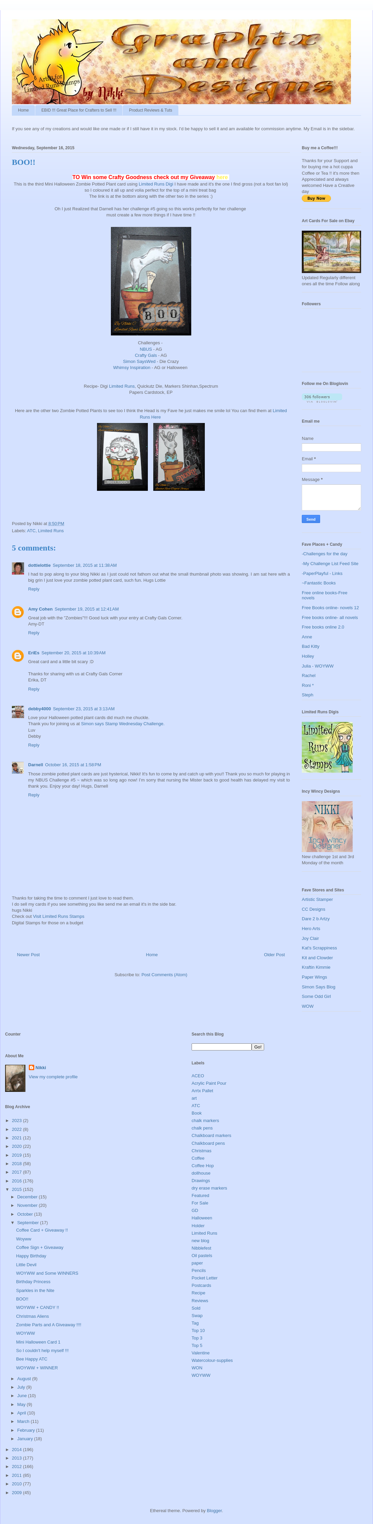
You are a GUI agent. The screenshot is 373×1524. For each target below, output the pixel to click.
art (194, 1098)
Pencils (199, 1270)
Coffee (198, 1158)
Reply (33, 589)
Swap (197, 1315)
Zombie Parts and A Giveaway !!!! (48, 1324)
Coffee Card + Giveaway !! (42, 1230)
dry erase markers (209, 1188)
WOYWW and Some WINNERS (47, 1273)
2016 (17, 1180)
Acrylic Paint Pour (209, 1083)
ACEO (198, 1075)
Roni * (308, 685)
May (22, 1404)
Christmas (202, 1150)
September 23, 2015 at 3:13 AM (84, 708)
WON (197, 1367)
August (24, 1378)
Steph (307, 694)
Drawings (201, 1180)
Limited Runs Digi (156, 184)
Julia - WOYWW (318, 666)
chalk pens (202, 1128)
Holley (308, 656)
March (24, 1421)
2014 (17, 1449)
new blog (200, 1240)
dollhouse (201, 1173)
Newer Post (28, 954)
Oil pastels (202, 1255)
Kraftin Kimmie (316, 967)
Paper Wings (314, 977)
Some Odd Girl (316, 996)
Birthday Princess (33, 1281)
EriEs (33, 652)
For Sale (200, 1202)
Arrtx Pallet (202, 1090)
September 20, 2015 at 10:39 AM (73, 652)
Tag (195, 1323)
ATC (31, 530)
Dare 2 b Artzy (316, 918)
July (21, 1387)
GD (195, 1210)
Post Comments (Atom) (164, 974)
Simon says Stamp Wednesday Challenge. (122, 723)
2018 (17, 1163)
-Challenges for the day (324, 553)
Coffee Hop (203, 1165)
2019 (17, 1155)
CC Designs (313, 909)
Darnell (35, 764)
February (26, 1430)
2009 (17, 1492)
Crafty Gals (146, 355)
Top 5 (197, 1345)
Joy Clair (310, 938)
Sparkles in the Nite (35, 1290)
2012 (17, 1466)
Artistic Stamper (317, 899)
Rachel (308, 675)
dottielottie (39, 565)
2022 (17, 1129)
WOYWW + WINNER (37, 1367)
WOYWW (25, 1333)
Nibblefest (201, 1248)
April (22, 1412)
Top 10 (198, 1330)
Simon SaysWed (140, 361)
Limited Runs (122, 386)
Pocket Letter (205, 1277)
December (28, 1196)
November (28, 1205)
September (28, 1222)
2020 (17, 1146)
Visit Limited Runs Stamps (58, 916)
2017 (17, 1172)
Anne (307, 636)
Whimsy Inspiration (132, 367)
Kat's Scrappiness (319, 947)
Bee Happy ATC (31, 1359)
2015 (17, 1189)
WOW (308, 1006)
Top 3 (197, 1337)
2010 (17, 1483)
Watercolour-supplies (212, 1360)
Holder (198, 1225)
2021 (17, 1137)
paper (197, 1263)
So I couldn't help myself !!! (42, 1350)
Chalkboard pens (208, 1143)
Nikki (41, 1067)
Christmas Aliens (32, 1316)
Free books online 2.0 (323, 627)
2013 (17, 1458)
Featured (200, 1195)
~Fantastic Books (319, 582)
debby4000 (39, 708)
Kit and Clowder (317, 957)
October (25, 1214)
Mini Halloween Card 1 (38, 1342)
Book (197, 1113)
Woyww (23, 1238)
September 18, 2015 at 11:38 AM (85, 565)
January (25, 1438)
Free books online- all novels (330, 617)
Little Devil (26, 1264)
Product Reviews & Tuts (150, 110)
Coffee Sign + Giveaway (39, 1247)
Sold (196, 1308)
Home (23, 110)
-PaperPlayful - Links (322, 573)
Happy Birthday (31, 1255)
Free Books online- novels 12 (330, 607)
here (222, 177)
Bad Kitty (310, 646)
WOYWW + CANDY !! (37, 1307)
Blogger (214, 1510)
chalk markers (205, 1120)
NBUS (146, 349)
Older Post (274, 954)
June (22, 1395)
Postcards (201, 1285)
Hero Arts (311, 928)
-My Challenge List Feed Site (330, 563)
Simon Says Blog (318, 986)
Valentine (201, 1352)
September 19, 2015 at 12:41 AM (87, 609)
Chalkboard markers (211, 1135)
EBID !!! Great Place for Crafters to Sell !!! (78, 110)
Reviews (200, 1300)
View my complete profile (53, 1076)
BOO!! (22, 1298)
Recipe (198, 1292)
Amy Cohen (40, 609)
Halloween (202, 1217)
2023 (17, 1120)
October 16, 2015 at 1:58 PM (73, 764)
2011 (17, 1475)
